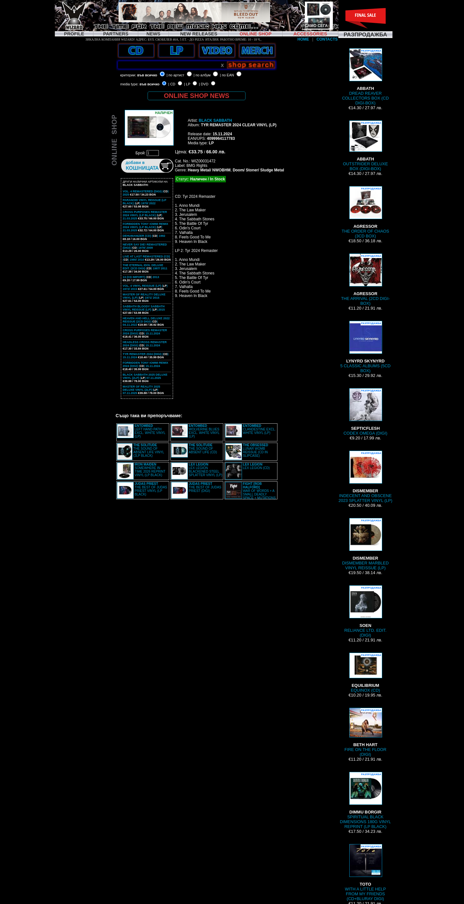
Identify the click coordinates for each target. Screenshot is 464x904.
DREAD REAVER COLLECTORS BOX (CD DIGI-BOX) (365, 76)
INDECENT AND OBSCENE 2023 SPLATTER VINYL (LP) (365, 477)
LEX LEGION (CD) (256, 466)
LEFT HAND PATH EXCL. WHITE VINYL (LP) (150, 431)
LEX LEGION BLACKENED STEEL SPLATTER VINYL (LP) (205, 470)
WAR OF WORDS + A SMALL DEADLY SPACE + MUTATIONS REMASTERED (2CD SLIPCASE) (250, 492)
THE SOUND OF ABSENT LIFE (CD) (203, 448)
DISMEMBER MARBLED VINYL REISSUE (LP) (365, 544)
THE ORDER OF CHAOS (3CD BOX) (365, 212)
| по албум (202, 75)
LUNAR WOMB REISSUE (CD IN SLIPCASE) (255, 450)
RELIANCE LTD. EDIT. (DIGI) (365, 611)
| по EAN (227, 75)
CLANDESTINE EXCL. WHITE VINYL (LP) (259, 429)
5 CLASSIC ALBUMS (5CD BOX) (365, 347)
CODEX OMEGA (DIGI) (365, 412)
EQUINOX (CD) (365, 673)
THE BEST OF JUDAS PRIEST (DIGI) (205, 487)
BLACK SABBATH (215, 120)
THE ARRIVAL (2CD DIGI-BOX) (365, 280)
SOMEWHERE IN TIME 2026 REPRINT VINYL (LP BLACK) (150, 470)
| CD (171, 84)
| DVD (203, 84)
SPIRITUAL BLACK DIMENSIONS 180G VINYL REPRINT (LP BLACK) (365, 800)
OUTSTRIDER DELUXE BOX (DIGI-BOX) (365, 145)
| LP (187, 84)
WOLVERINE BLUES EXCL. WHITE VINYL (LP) (204, 431)
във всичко (147, 75)
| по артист (175, 75)
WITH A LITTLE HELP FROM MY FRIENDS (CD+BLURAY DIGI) (365, 872)
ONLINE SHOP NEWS (196, 95)
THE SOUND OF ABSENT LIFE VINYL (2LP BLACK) (148, 450)
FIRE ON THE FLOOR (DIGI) (365, 732)
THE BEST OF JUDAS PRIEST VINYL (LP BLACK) (151, 489)
